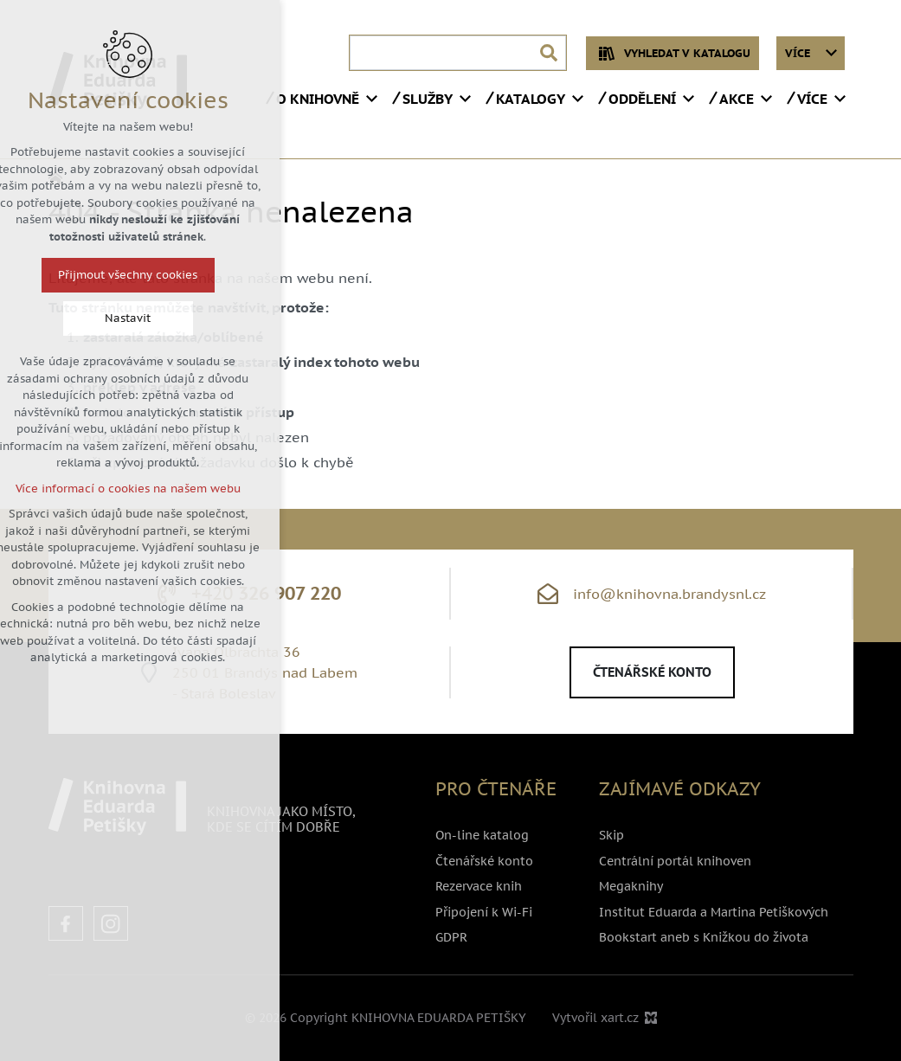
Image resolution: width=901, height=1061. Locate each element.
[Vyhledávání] (548, 52)
